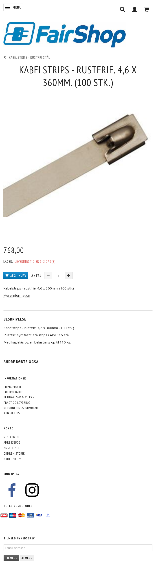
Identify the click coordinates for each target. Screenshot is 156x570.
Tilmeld (11, 558)
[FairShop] (64, 34)
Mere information (16, 295)
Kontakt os (12, 413)
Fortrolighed (14, 392)
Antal (36, 276)
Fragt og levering (17, 403)
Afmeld (27, 558)
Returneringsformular (21, 408)
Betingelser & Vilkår (19, 397)
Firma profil (13, 387)
